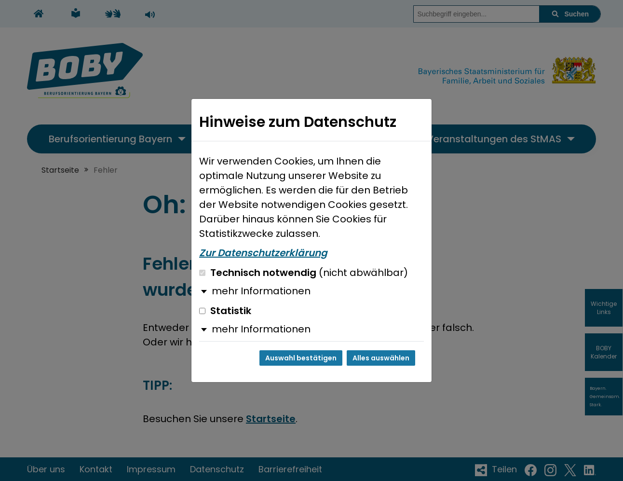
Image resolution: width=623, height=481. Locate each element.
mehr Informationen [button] (261, 291)
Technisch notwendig (303, 272)
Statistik (225, 310)
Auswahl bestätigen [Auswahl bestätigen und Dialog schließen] (301, 358)
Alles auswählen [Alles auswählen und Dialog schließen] (380, 358)
